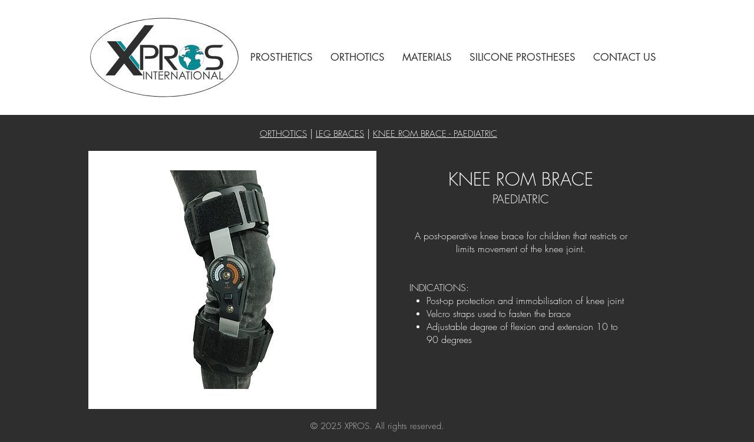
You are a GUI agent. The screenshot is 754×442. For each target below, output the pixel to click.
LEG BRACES (340, 134)
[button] (282, 57)
